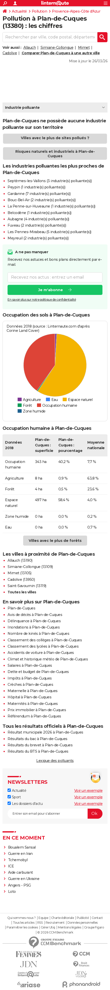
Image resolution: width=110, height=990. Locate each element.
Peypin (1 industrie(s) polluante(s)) (36, 187)
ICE (11, 866)
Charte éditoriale (62, 918)
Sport (14, 797)
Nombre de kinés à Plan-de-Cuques (38, 633)
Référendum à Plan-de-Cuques (34, 716)
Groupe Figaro (94, 927)
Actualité (19, 11)
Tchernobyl (18, 860)
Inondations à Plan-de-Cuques (34, 627)
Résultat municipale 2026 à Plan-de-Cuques (45, 732)
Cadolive (10, 53)
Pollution (39, 11)
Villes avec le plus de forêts (55, 540)
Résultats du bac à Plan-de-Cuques (37, 739)
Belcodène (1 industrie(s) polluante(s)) (39, 213)
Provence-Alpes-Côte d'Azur (76, 11)
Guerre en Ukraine (24, 878)
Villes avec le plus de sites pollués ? (55, 138)
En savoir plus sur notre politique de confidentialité (42, 299)
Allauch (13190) (20, 560)
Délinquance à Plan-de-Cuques (34, 621)
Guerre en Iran (20, 853)
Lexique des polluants (55, 760)
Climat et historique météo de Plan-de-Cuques (48, 659)
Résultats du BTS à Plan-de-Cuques (38, 751)
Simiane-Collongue (57, 47)
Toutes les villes (22, 592)
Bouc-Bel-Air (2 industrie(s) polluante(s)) (42, 200)
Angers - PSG (19, 885)
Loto (12, 891)
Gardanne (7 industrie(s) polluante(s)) (39, 193)
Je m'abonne (50, 290)
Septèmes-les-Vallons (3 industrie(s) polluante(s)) (50, 181)
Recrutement (55, 922)
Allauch (29, 47)
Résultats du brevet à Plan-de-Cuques (40, 745)
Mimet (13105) (19, 573)
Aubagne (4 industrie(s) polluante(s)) (38, 219)
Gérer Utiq (48, 927)
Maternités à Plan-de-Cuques (33, 703)
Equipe (43, 918)
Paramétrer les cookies (22, 927)
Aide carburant (20, 872)
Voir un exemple (88, 790)
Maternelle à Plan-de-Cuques (33, 691)
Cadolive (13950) (21, 579)
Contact (97, 918)
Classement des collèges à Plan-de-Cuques (45, 640)
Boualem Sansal (22, 847)
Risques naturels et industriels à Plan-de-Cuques (55, 153)
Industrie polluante (22, 107)
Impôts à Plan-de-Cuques (30, 678)
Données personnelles (82, 922)
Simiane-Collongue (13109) (30, 566)
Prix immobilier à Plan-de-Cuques (37, 710)
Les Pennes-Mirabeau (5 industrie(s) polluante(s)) (49, 232)
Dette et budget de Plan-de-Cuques (38, 671)
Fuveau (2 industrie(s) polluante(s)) (37, 225)
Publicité (83, 918)
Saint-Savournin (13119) (27, 586)
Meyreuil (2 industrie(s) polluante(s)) (38, 238)
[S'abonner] (55, 814)
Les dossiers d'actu (25, 803)
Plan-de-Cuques (21, 608)
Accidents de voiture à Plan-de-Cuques (41, 652)
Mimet (84, 47)
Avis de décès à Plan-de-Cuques (35, 614)
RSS (40, 922)
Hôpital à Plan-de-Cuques (29, 697)
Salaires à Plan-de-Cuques (30, 665)
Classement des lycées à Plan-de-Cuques (43, 646)
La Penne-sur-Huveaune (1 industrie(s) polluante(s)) (51, 206)
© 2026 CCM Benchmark (55, 932)
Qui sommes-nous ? (21, 918)
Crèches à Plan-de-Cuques (30, 684)
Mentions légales (69, 927)
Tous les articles (23, 922)
